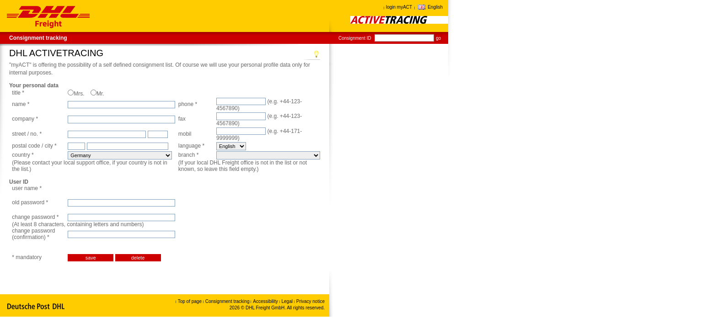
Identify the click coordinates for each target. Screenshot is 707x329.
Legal (288, 301)
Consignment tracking (38, 38)
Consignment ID (354, 38)
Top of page (190, 301)
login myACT (399, 7)
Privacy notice (310, 301)
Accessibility (266, 301)
